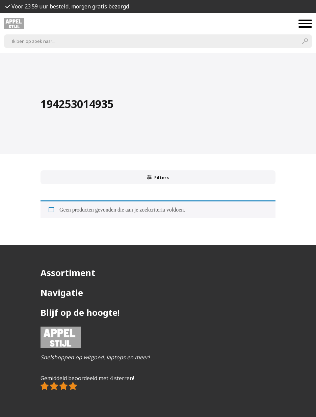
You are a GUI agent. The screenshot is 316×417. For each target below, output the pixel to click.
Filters (158, 177)
